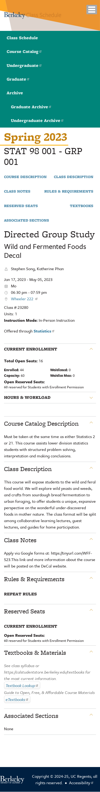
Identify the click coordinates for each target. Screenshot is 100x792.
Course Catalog (24, 51)
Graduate (18, 79)
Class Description (73, 177)
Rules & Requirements (68, 191)
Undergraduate (24, 65)
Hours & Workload (27, 397)
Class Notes (17, 191)
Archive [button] (15, 93)
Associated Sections (26, 220)
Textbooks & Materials (35, 652)
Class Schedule (22, 38)
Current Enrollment (30, 349)
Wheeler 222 (24, 299)
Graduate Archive (31, 107)
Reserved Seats (21, 206)
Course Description (25, 177)
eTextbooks (17, 699)
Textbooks (81, 206)
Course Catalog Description (41, 423)
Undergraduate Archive (37, 120)
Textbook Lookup (22, 685)
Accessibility (81, 783)
